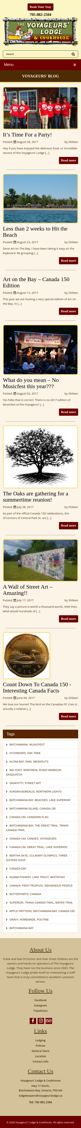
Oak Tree (34, 753)
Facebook (40, 1000)
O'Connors (18, 753)
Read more (68, 160)
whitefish (57, 877)
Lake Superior (59, 800)
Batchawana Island (24, 808)
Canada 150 (48, 808)
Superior (16, 902)
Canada (15, 885)
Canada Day (18, 868)
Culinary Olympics (43, 855)
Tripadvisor (40, 1010)
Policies (40, 1045)
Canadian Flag (38, 817)
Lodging (40, 1040)
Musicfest (37, 744)
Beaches (41, 800)
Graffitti (16, 783)
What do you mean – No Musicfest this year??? (31, 383)
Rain (28, 761)
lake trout (40, 877)
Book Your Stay (40, 7)
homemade (27, 919)
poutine (43, 919)
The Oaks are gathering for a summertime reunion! (35, 496)
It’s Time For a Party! (27, 134)
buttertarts (19, 894)
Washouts (40, 761)
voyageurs (48, 838)
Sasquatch (14, 774)
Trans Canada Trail (39, 902)
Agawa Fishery (20, 877)
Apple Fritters (20, 911)
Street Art (33, 783)
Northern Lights (49, 791)
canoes (32, 838)
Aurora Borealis (22, 791)
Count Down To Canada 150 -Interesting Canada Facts (37, 687)
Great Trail (35, 847)
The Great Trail (46, 825)
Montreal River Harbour (42, 770)
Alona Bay (16, 761)
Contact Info (40, 1061)
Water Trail (64, 902)
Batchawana (19, 744)
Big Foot (16, 770)
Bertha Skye (19, 855)
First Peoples (32, 885)
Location (40, 1056)
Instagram (40, 1005)
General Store (40, 1051)
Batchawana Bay (21, 800)
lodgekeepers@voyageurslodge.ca (40, 1095)
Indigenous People (58, 885)
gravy (14, 919)
